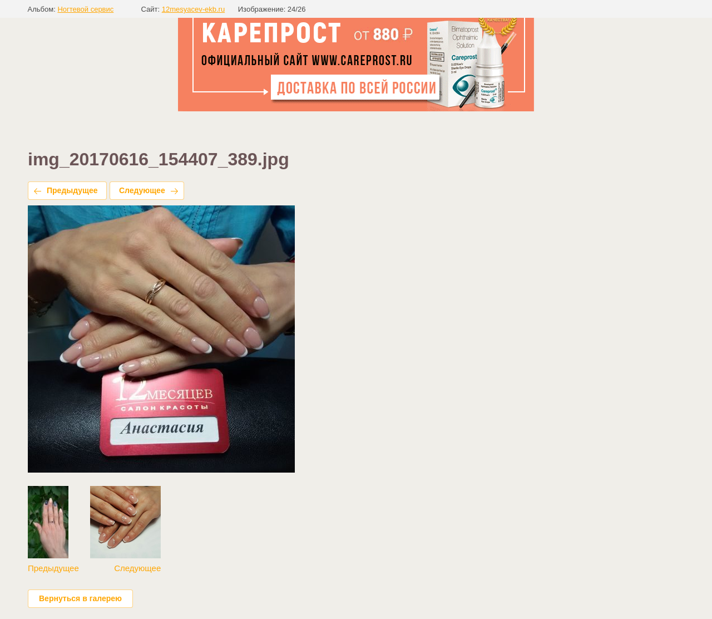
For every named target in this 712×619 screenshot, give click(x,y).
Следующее (142, 190)
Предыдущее (72, 190)
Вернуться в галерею (80, 598)
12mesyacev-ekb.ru (193, 9)
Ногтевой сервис (85, 9)
